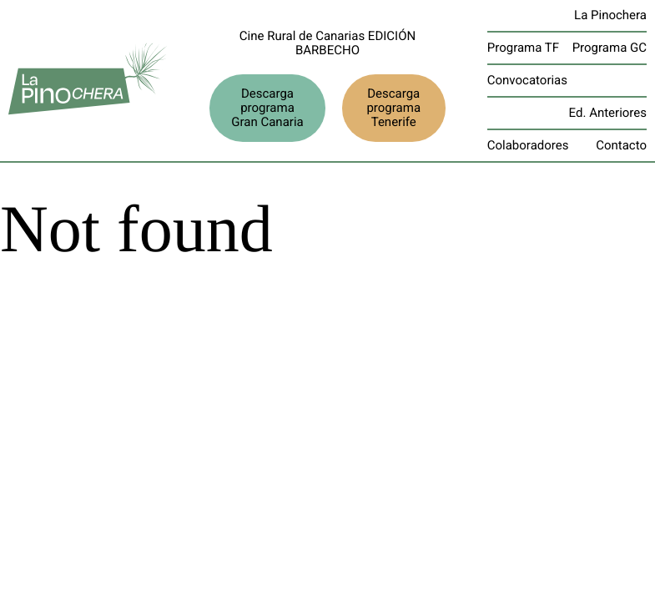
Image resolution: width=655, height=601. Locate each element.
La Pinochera (610, 15)
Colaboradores (528, 145)
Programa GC (609, 47)
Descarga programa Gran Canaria (267, 107)
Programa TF (523, 47)
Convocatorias (527, 80)
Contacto (621, 145)
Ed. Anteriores (608, 112)
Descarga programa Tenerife (393, 107)
